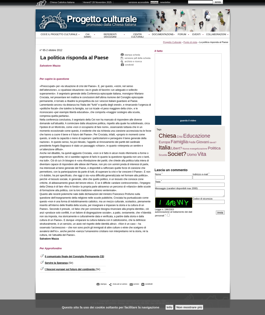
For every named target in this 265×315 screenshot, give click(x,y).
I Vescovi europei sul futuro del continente (70, 269)
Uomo (192, 155)
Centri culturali (137, 35)
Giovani (202, 142)
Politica (214, 148)
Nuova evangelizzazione (195, 148)
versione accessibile (139, 2)
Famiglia (179, 141)
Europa (164, 142)
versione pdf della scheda (138, 58)
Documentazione (162, 34)
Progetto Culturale (172, 42)
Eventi (196, 34)
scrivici (154, 2)
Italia (165, 147)
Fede (192, 142)
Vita (202, 154)
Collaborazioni (216, 34)
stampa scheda (132, 55)
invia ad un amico (120, 284)
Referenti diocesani (110, 35)
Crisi (180, 136)
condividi (129, 64)
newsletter (165, 2)
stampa (103, 284)
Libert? (176, 148)
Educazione (196, 136)
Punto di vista (190, 42)
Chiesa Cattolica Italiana (62, 2)
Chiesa (167, 136)
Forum (182, 34)
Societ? (176, 154)
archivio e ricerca (133, 61)
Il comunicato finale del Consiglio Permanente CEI (74, 256)
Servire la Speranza (56, 262)
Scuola (163, 154)
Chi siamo (87, 35)
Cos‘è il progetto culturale (59, 34)
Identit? (213, 142)
